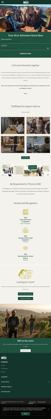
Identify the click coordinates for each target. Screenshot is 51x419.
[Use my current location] (48, 48)
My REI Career (4, 368)
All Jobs (3, 365)
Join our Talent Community (25, 294)
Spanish (3, 414)
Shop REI (3, 371)
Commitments (5, 391)
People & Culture (6, 386)
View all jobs (25, 157)
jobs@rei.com (4, 410)
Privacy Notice (32, 401)
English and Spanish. (24, 412)
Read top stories (25, 350)
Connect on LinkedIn (25, 298)
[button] (25, 82)
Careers (4, 362)
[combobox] (25, 41)
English (43, 412)
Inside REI (4, 377)
